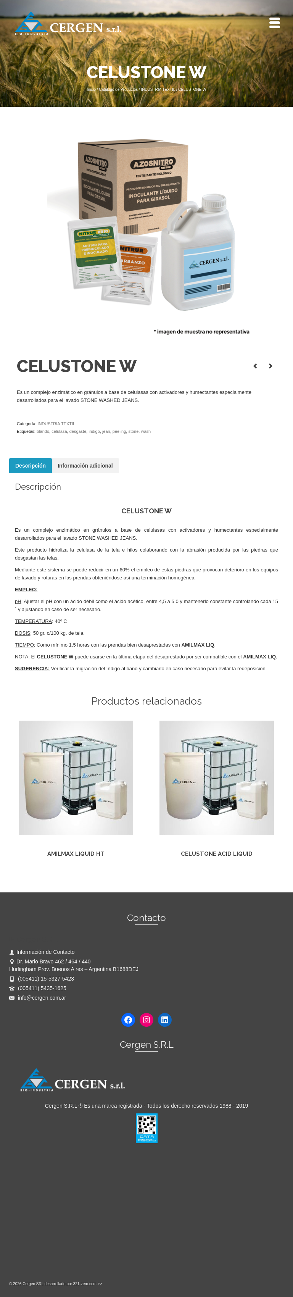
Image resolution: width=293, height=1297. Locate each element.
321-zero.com (85, 1284)
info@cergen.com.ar (37, 998)
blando (43, 431)
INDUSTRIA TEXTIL (56, 423)
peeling (119, 431)
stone (133, 431)
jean (106, 431)
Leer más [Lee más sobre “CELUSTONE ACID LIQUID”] (216, 872)
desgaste (78, 431)
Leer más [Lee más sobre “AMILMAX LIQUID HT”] (75, 872)
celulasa (59, 431)
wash (146, 431)
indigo (94, 431)
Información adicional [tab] (85, 466)
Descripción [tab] (30, 466)
